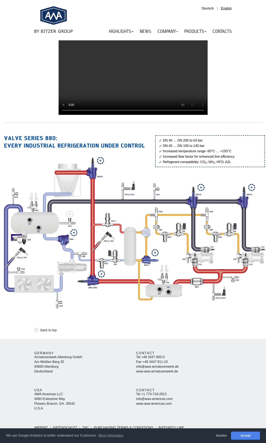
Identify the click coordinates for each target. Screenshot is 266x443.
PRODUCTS (195, 32)
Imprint (41, 427)
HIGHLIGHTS (121, 32)
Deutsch (208, 8)
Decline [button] (221, 435)
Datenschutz (65, 427)
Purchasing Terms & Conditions (123, 427)
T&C (85, 427)
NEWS (145, 32)
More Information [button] (110, 435)
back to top (49, 330)
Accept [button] (245, 435)
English (226, 8)
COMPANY (168, 32)
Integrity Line (171, 427)
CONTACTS (222, 32)
